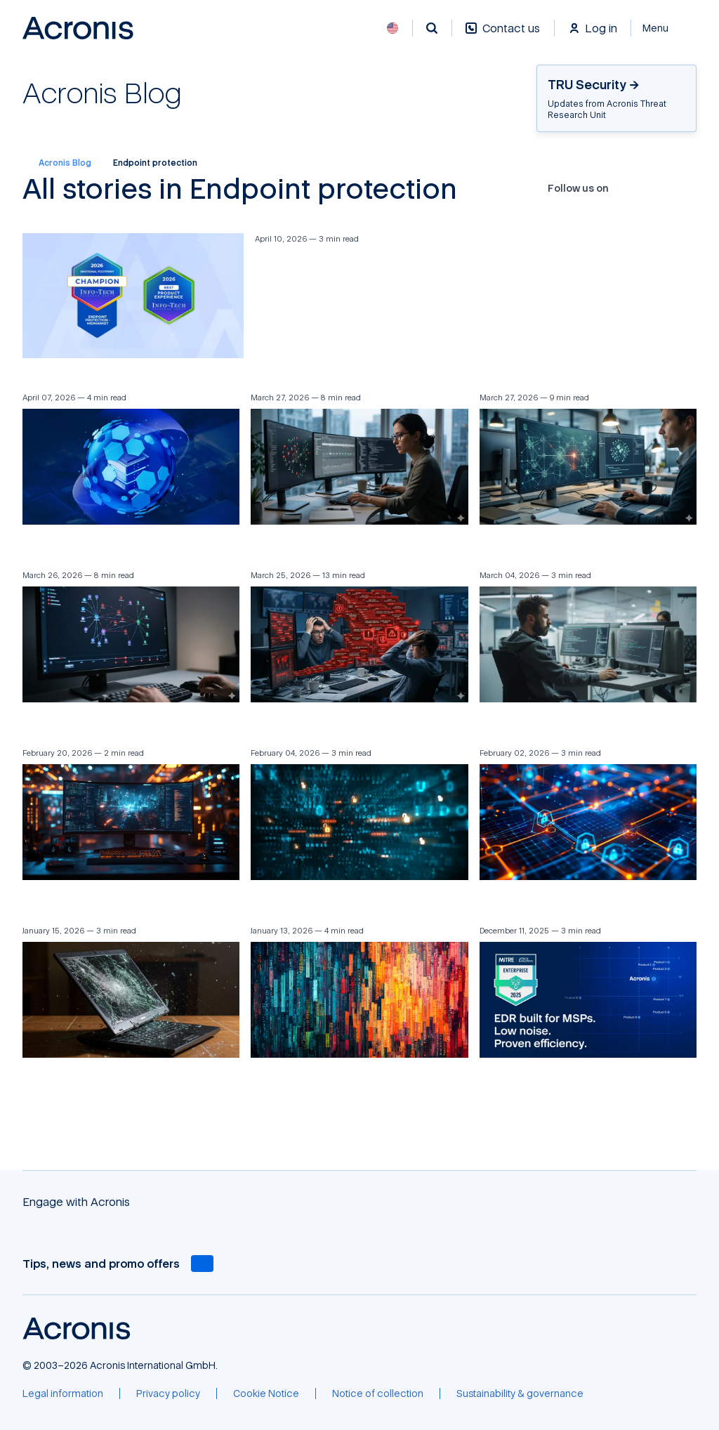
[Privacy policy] (168, 1393)
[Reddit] (677, 188)
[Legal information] (62, 1393)
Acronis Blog (56, 163)
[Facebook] (622, 188)
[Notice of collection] (377, 1393)
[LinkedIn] (663, 188)
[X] (636, 188)
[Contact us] (503, 35)
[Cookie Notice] (266, 1393)
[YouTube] (650, 188)
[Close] (664, 28)
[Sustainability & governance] (519, 1393)
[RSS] (691, 188)
